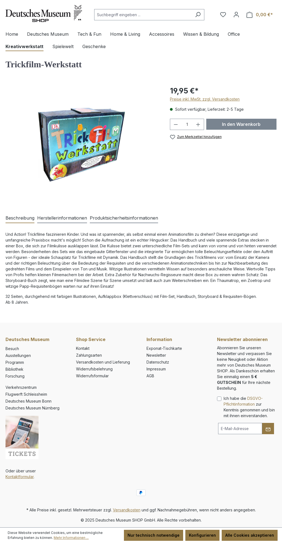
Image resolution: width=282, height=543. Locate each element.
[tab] (20, 218)
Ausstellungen (18, 355)
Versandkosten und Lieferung (103, 362)
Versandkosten (126, 510)
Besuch (12, 348)
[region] (82, 144)
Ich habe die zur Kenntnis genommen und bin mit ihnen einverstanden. (249, 407)
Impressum (156, 369)
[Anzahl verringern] (175, 124)
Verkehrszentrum (21, 387)
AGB (150, 375)
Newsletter (156, 355)
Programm (15, 362)
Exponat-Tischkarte (164, 348)
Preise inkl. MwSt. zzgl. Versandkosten (205, 99)
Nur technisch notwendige (154, 535)
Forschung (15, 376)
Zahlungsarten (89, 355)
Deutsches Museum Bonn (28, 401)
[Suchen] (197, 14)
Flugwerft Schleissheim (26, 394)
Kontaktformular (20, 476)
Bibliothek (14, 369)
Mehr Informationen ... (71, 538)
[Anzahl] (187, 124)
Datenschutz (158, 362)
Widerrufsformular (92, 375)
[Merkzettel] (223, 14)
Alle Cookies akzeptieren (249, 535)
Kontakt (83, 348)
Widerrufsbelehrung (94, 369)
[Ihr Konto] (236, 14)
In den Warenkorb (241, 124)
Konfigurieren (202, 535)
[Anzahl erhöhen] (198, 124)
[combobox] (143, 14)
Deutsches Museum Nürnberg (32, 408)
